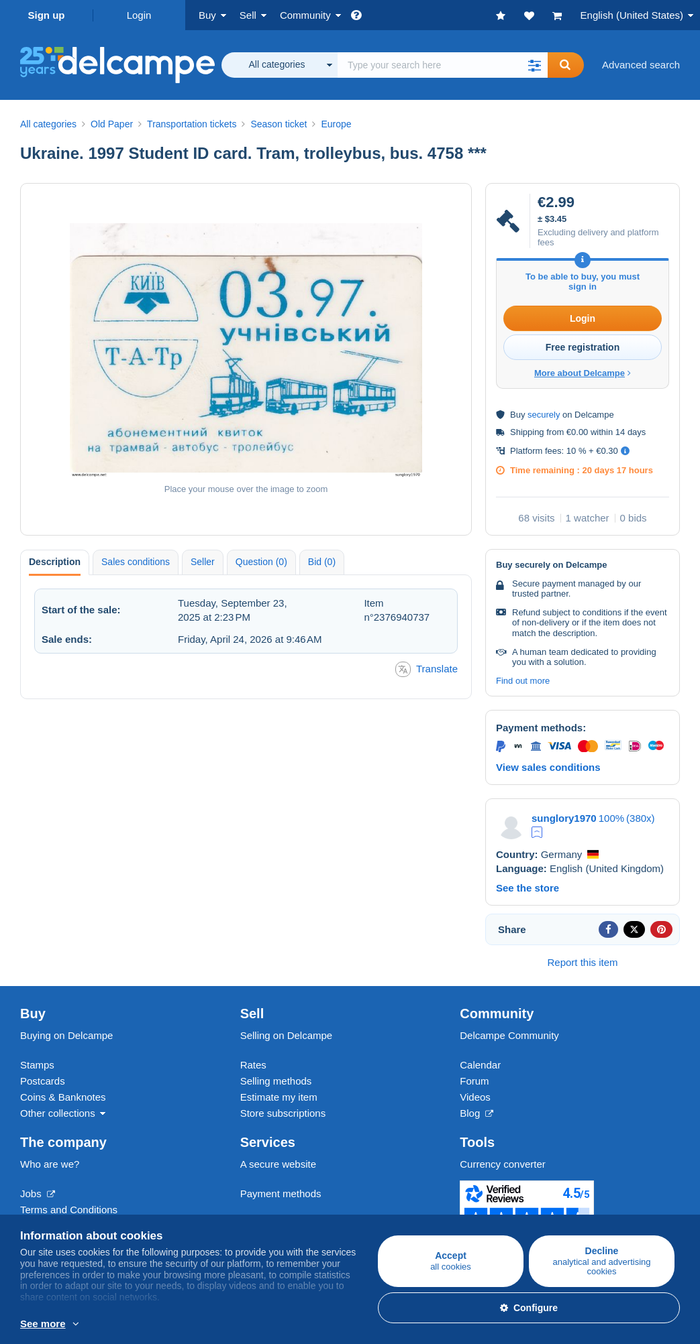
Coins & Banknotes (63, 1097)
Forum (474, 1081)
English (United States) (632, 15)
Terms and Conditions (68, 1209)
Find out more (523, 681)
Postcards (42, 1081)
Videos (475, 1097)
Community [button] (305, 15)
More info (186, 1324)
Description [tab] (55, 561)
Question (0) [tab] (261, 561)
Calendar (480, 1065)
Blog (476, 1113)
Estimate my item (278, 1097)
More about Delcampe (582, 373)
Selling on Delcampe (286, 1035)
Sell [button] (248, 15)
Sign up (46, 15)
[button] (534, 65)
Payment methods (280, 1193)
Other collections (57, 1113)
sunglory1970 (564, 818)
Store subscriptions (283, 1113)
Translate (426, 669)
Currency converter (503, 1164)
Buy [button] (207, 15)
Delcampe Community (509, 1035)
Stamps (37, 1065)
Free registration (582, 347)
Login (139, 15)
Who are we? (49, 1164)
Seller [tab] (203, 561)
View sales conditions (548, 767)
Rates (253, 1065)
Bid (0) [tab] (322, 561)
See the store (527, 888)
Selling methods (276, 1081)
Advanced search (641, 64)
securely (544, 415)
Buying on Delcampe (66, 1035)
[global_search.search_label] (443, 65)
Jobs (37, 1193)
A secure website (278, 1164)
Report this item (582, 962)
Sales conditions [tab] (135, 561)
